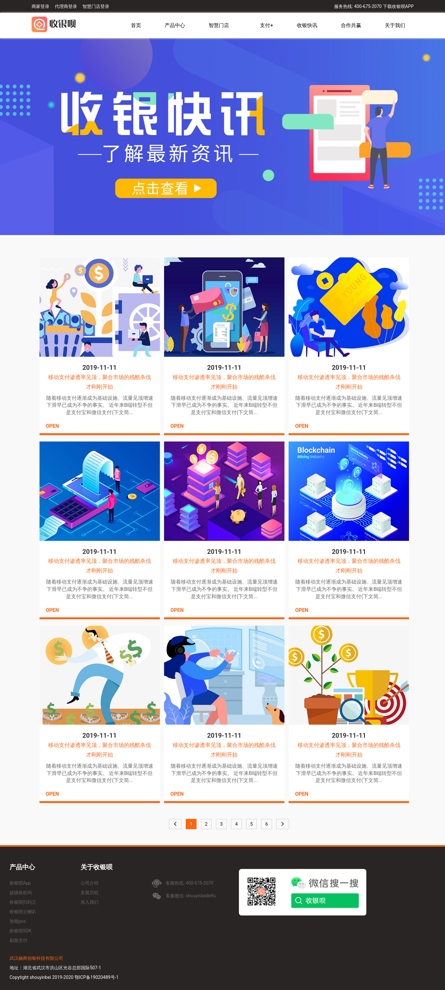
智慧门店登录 (96, 6)
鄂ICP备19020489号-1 (96, 977)
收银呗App (20, 883)
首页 (136, 25)
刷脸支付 (18, 940)
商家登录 (40, 6)
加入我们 (89, 902)
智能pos (18, 921)
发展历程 (89, 892)
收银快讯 (307, 25)
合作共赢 (351, 25)
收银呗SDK (20, 930)
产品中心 (175, 25)
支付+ (266, 25)
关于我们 (395, 25)
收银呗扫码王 (23, 902)
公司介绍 (89, 883)
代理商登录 (66, 6)
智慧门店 (219, 25)
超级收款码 (21, 892)
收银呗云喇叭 (23, 911)
